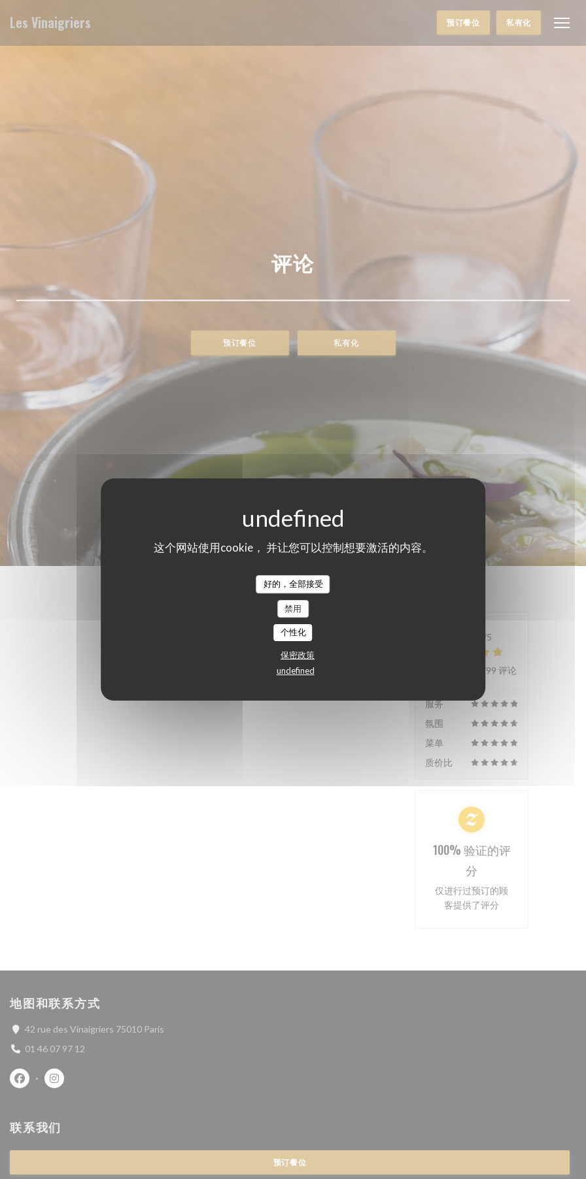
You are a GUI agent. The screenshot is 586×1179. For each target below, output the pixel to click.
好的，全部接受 (293, 583)
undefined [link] (296, 670)
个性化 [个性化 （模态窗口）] (293, 632)
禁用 (293, 608)
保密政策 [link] (298, 655)
